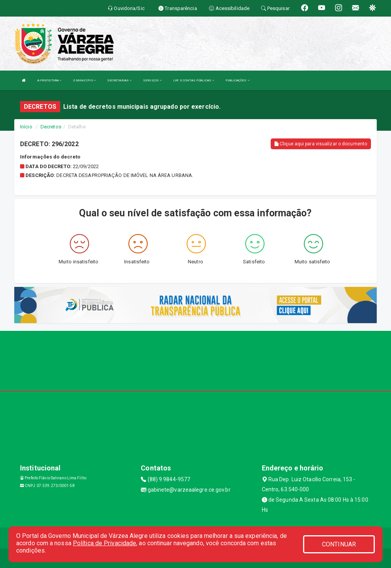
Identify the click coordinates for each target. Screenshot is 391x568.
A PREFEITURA (49, 80)
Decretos (50, 127)
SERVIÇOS (152, 80)
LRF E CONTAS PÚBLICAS (193, 80)
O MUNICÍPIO (84, 80)
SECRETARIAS (119, 80)
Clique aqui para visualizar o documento (321, 144)
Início (26, 127)
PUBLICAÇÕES (237, 80)
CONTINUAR (339, 544)
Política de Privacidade (104, 543)
